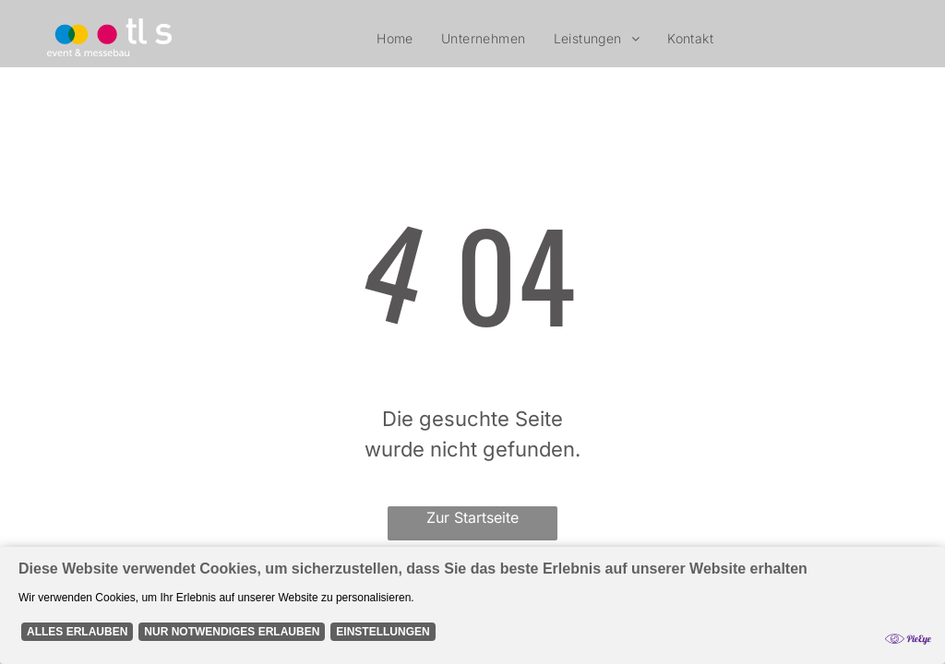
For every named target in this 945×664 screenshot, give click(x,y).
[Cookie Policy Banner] (472, 605)
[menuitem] (395, 38)
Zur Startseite (472, 517)
